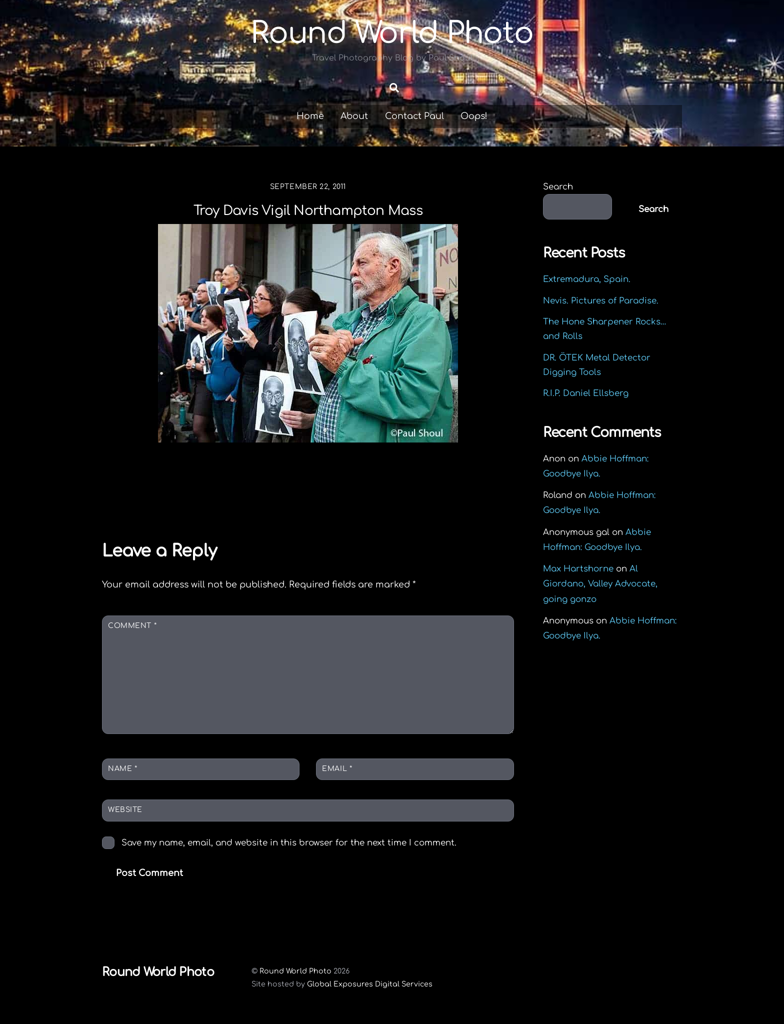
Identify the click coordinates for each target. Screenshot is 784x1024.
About (354, 117)
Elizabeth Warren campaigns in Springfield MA (202, 496)
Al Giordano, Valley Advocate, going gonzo (600, 585)
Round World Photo (296, 972)
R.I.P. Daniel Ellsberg (585, 395)
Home (310, 117)
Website (125, 811)
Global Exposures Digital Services (369, 985)
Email (337, 770)
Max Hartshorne (578, 570)
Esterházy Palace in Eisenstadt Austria (416, 496)
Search (558, 188)
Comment (132, 626)
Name (122, 770)
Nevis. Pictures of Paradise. (600, 301)
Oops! (474, 117)
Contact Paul (414, 117)
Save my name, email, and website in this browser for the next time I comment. (289, 843)
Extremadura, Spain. (586, 281)
